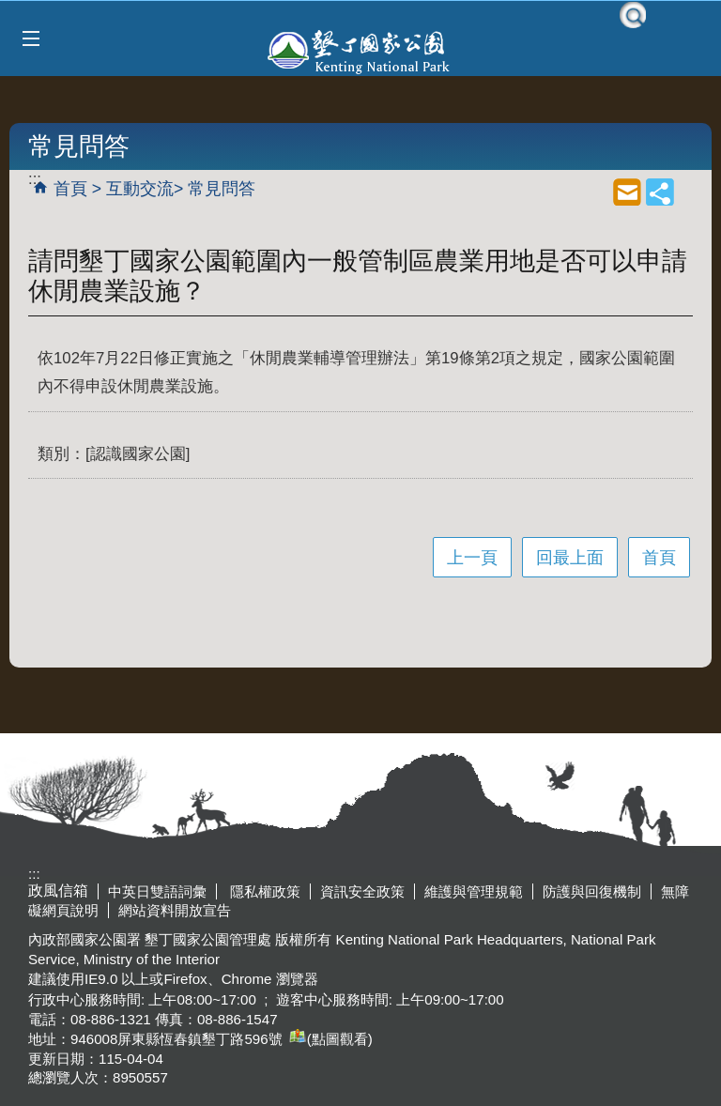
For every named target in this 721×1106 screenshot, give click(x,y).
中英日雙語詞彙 (157, 891)
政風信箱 (58, 891)
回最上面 (570, 557)
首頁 (70, 188)
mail (627, 191)
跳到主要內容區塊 (9, 9)
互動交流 (140, 188)
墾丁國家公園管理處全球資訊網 (360, 49)
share (660, 191)
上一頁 (472, 557)
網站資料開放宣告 (174, 910)
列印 (594, 191)
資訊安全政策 (362, 891)
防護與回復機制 (592, 891)
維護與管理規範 (473, 891)
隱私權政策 (263, 891)
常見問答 (221, 188)
